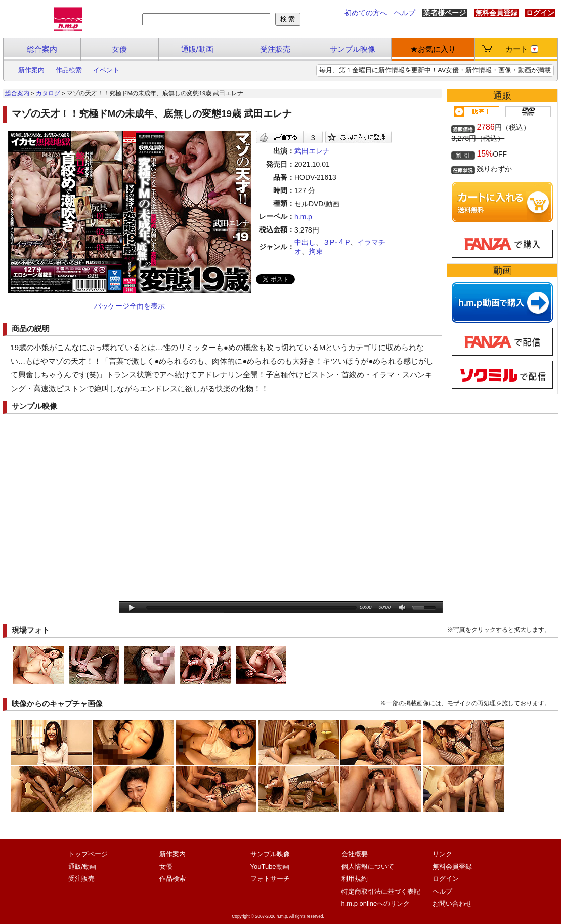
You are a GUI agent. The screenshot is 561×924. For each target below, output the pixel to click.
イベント (106, 70)
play (131, 608)
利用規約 (354, 878)
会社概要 (354, 854)
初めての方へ (365, 13)
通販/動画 (197, 49)
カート (521, 49)
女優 (119, 49)
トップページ (88, 854)
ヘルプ (404, 13)
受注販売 (275, 49)
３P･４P (336, 242)
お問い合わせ (452, 903)
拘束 (316, 251)
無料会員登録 (496, 13)
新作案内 (31, 70)
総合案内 (42, 49)
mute (402, 608)
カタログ (48, 93)
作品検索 (69, 70)
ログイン (540, 13)
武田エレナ (312, 151)
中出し (305, 242)
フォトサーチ (270, 878)
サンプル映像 (352, 49)
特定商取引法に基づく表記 (380, 891)
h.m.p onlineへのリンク (375, 903)
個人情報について (367, 866)
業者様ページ (444, 13)
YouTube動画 (269, 866)
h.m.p (303, 217)
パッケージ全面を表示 (129, 306)
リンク (442, 854)
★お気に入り (433, 49)
